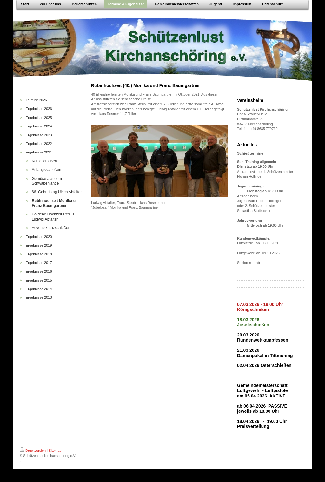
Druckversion (33, 450)
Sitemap (55, 450)
